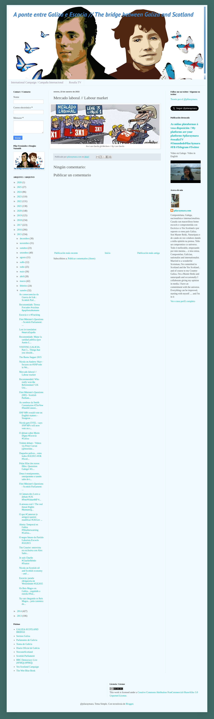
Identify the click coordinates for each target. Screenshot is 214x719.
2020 (19, 211)
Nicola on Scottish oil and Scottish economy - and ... (30, 571)
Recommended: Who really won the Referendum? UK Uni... (29, 383)
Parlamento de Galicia (26, 640)
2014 (19, 611)
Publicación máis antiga (148, 253)
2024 (19, 192)
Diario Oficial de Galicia (28, 648)
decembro (25, 238)
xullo (22, 262)
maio (22, 271)
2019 (19, 215)
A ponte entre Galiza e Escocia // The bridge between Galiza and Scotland (103, 14)
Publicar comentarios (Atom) (81, 258)
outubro (24, 248)
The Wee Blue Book (25, 670)
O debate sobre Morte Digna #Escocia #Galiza (29, 436)
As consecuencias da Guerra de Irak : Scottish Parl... (29, 297)
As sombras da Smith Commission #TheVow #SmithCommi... (31, 405)
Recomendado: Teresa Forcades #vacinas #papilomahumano (29, 307)
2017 (19, 225)
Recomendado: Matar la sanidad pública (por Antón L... (30, 340)
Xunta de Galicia (24, 644)
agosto (23, 257)
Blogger (129, 704)
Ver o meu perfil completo (183, 301)
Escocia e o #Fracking (29, 315)
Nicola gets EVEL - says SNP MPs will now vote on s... (30, 426)
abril (22, 276)
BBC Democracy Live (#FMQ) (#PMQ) (26, 661)
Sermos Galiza (23, 636)
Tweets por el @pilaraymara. (184, 99)
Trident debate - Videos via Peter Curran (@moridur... (30, 446)
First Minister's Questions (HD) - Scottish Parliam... (31, 395)
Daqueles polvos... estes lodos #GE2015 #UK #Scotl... (30, 456)
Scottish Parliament (25, 656)
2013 (19, 616)
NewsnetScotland (24, 652)
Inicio (107, 253)
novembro (25, 243)
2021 (19, 206)
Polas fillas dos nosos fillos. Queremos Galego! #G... (29, 466)
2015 (19, 234)
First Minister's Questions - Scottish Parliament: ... (31, 322)
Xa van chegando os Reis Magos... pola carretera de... (31, 601)
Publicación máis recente (66, 253)
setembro (24, 252)
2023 (19, 196)
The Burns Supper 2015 (30, 357)
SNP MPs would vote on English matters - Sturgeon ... (30, 415)
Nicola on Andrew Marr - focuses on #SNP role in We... (31, 365)
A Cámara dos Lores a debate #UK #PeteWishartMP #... (30, 497)
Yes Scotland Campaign (27, 667)
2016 (19, 229)
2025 (19, 187)
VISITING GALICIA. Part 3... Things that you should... (29, 350)
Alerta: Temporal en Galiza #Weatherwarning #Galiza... (28, 528)
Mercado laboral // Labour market (27, 373)
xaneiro (23, 290)
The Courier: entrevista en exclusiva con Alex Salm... (30, 550)
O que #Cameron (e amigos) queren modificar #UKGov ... (30, 517)
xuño (22, 267)
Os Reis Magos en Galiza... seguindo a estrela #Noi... (29, 591)
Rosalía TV (75, 82)
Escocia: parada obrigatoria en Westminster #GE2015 (31, 581)
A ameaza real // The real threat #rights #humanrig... (31, 507)
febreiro (24, 286)
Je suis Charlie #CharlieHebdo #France (27, 561)
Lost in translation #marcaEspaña (27, 331)
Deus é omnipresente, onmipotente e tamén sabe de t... (30, 476)
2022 (19, 201)
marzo (23, 281)
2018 (19, 220)
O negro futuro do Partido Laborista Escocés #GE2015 (31, 540)
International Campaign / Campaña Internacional (37, 82)
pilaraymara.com (182, 210)
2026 (19, 182)
